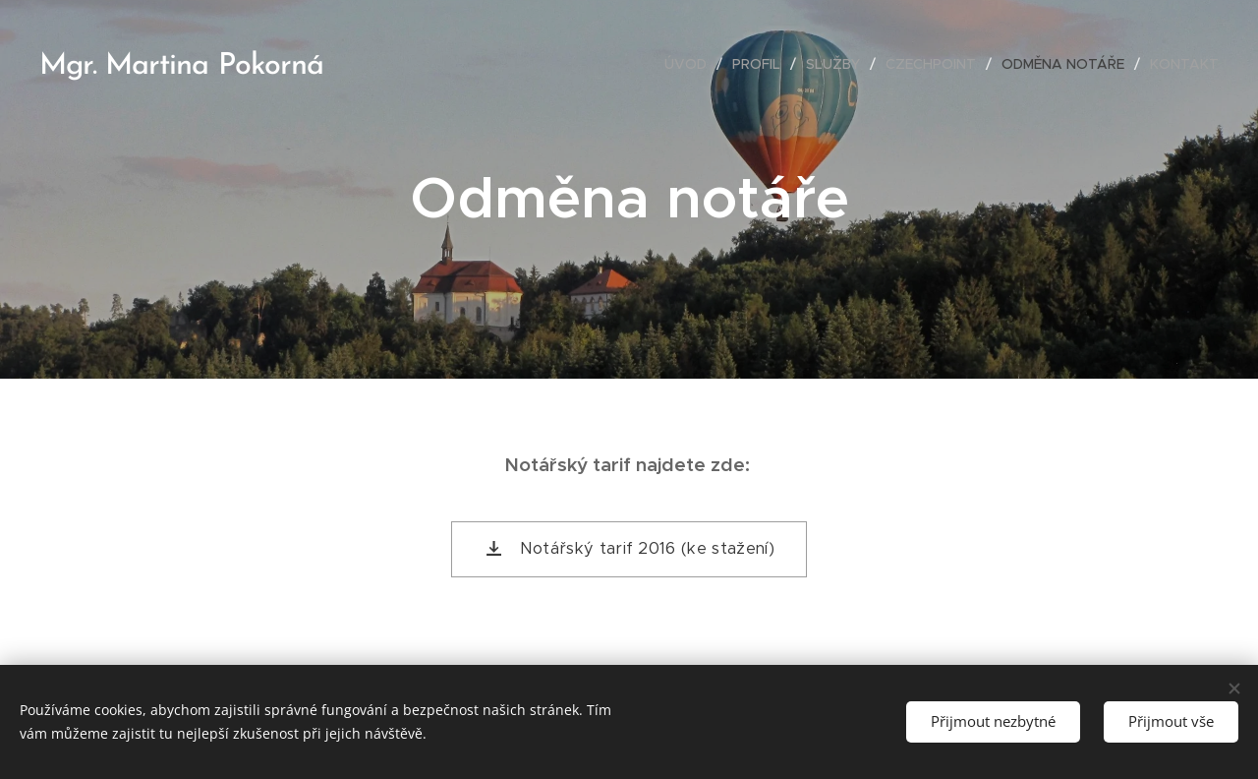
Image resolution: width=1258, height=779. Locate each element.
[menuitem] (690, 64)
